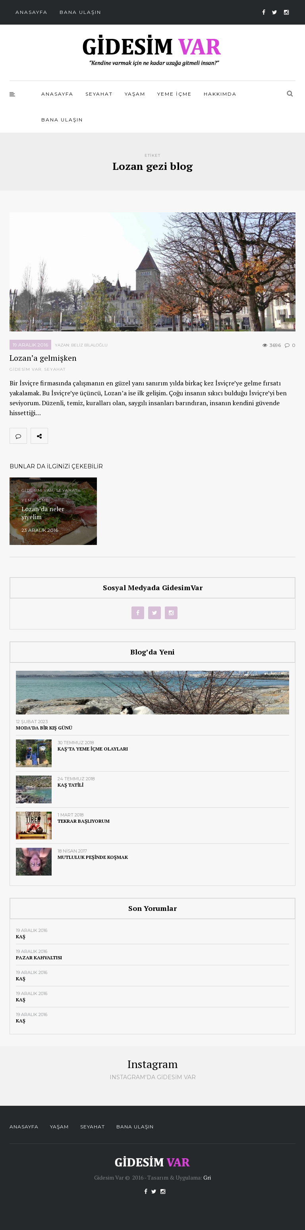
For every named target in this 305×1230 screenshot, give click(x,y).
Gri (207, 1177)
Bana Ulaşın (80, 12)
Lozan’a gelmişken (43, 357)
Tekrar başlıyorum (84, 821)
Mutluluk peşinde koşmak (93, 857)
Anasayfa (31, 12)
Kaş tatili (70, 785)
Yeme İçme (174, 94)
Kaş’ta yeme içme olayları (93, 749)
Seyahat (99, 94)
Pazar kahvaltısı (39, 958)
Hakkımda (220, 94)
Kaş (20, 936)
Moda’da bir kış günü (44, 728)
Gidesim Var (25, 369)
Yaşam (135, 94)
